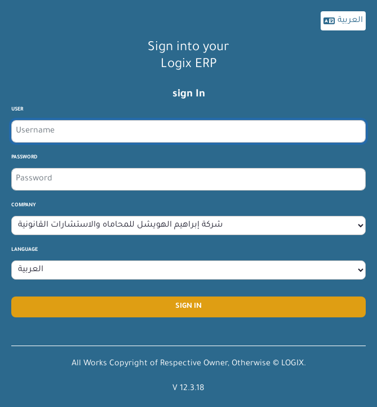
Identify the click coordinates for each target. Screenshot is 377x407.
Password (24, 158)
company (23, 206)
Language (24, 250)
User (17, 110)
